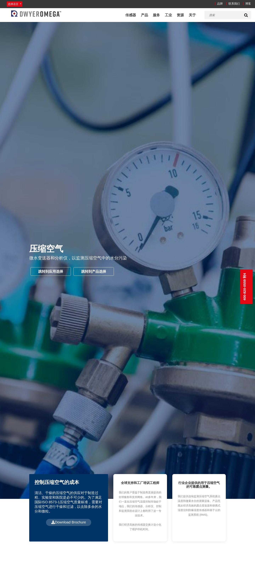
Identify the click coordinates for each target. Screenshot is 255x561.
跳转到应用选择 (50, 271)
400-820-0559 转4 (244, 287)
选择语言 (13, 3)
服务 (156, 15)
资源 (180, 15)
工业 (168, 15)
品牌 (220, 3)
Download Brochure (68, 522)
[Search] (246, 15)
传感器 (130, 15)
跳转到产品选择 (93, 271)
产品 (144, 15)
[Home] (36, 14)
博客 (248, 3)
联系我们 (234, 3)
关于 (192, 15)
